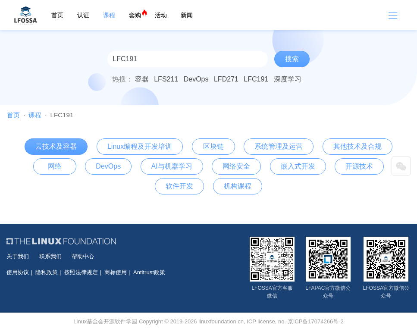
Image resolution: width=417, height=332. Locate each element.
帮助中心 (83, 256)
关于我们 (17, 256)
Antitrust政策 (149, 272)
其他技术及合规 (357, 146)
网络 (55, 166)
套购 (135, 15)
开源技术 (359, 166)
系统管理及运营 (278, 146)
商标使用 (115, 272)
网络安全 (236, 166)
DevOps (196, 79)
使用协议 (17, 272)
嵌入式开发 (298, 166)
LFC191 (256, 79)
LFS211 (166, 79)
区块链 (213, 146)
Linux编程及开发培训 (139, 146)
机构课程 (237, 186)
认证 (83, 15)
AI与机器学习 (171, 166)
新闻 (187, 15)
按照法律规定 (81, 272)
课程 (109, 15)
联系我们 (50, 256)
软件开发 (179, 186)
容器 (142, 79)
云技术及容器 (56, 146)
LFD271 (226, 79)
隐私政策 (46, 272)
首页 (57, 15)
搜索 (292, 59)
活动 (161, 15)
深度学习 (287, 79)
